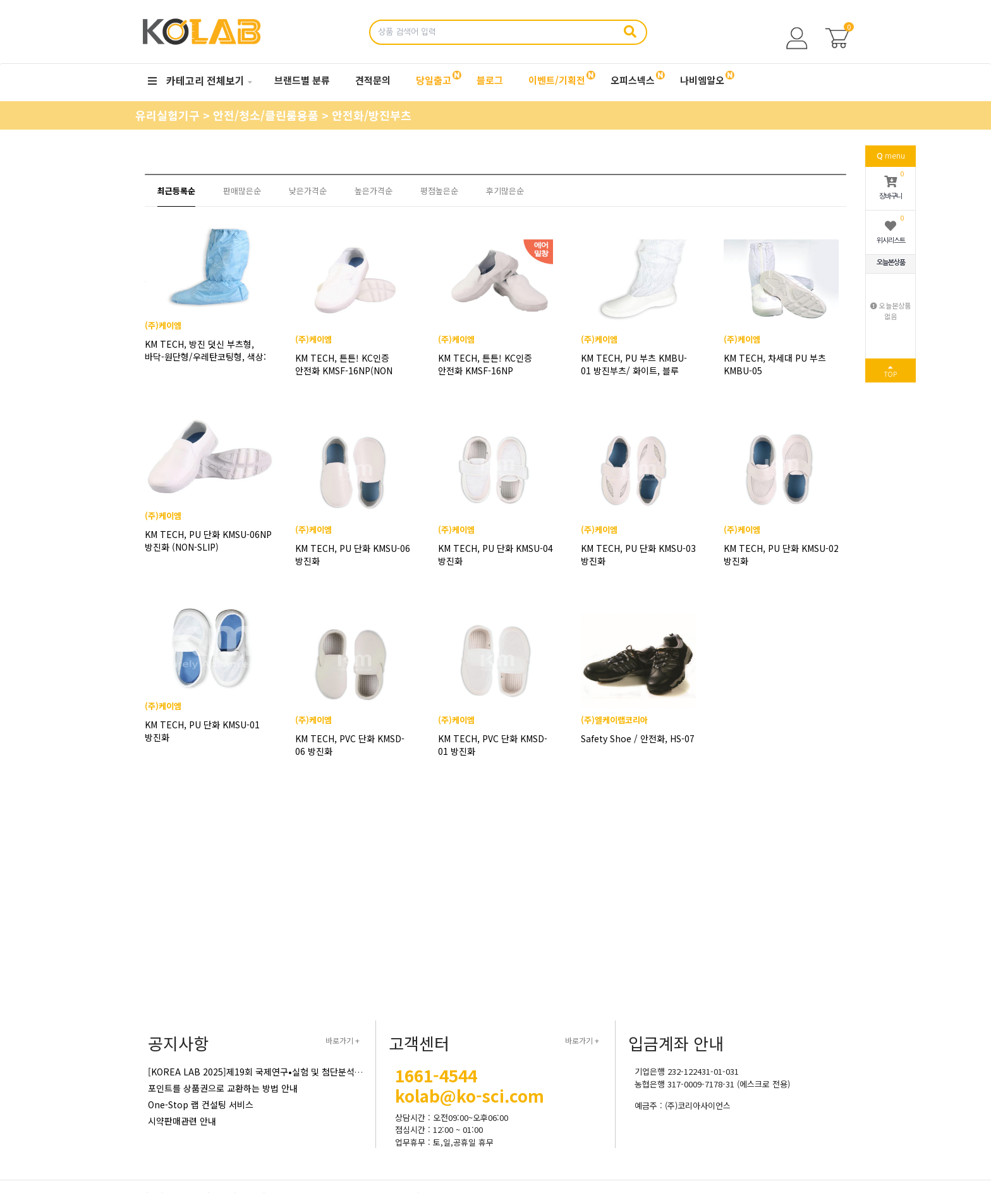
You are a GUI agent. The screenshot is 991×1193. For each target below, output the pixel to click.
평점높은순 (439, 191)
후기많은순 (505, 191)
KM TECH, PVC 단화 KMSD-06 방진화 (349, 744)
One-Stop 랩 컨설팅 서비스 (200, 1104)
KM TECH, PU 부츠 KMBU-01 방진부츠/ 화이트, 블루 (634, 364)
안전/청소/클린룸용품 (267, 115)
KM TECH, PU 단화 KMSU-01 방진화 (209, 744)
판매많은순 (242, 191)
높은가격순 (373, 191)
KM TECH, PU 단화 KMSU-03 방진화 (638, 554)
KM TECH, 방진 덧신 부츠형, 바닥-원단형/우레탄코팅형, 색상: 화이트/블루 (207, 364)
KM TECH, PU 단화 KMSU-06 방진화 (352, 554)
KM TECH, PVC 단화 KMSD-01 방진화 (492, 744)
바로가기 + (342, 1040)
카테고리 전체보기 (196, 80)
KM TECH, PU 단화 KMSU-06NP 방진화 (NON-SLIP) (204, 554)
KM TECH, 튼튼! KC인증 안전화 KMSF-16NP (485, 364)
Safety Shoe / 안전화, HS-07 (638, 738)
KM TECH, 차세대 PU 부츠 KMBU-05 (775, 364)
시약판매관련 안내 (182, 1121)
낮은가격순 (308, 191)
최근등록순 (176, 191)
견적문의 (373, 80)
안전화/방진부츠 (371, 115)
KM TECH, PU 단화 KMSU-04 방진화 (495, 554)
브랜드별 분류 (302, 80)
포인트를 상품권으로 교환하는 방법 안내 (223, 1088)
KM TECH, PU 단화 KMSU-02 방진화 (781, 554)
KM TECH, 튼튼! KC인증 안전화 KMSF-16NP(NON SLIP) (343, 364)
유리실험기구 (169, 115)
